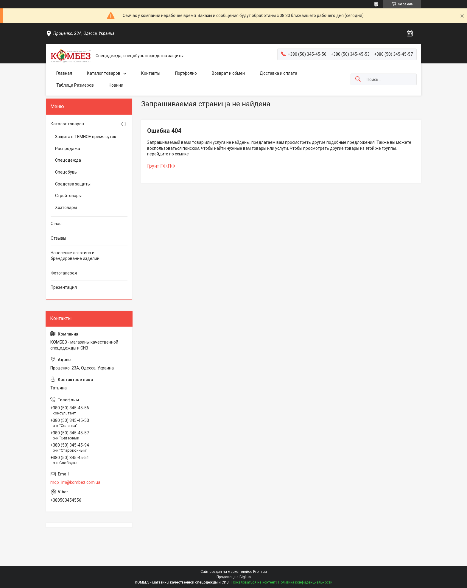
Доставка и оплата (278, 73)
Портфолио (186, 73)
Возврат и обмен (228, 73)
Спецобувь (66, 172)
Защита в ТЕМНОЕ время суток (85, 136)
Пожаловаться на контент (253, 582)
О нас (56, 223)
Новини (116, 85)
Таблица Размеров (75, 85)
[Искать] (358, 79)
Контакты (150, 73)
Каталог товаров (103, 73)
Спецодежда (68, 160)
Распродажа (67, 148)
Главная (64, 73)
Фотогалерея (64, 273)
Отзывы (58, 238)
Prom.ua (260, 572)
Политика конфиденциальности (305, 582)
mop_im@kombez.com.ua (75, 482)
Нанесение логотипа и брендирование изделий (75, 255)
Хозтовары (66, 207)
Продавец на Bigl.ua (234, 577)
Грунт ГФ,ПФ (161, 166)
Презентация (64, 287)
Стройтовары (68, 195)
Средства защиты (73, 184)
